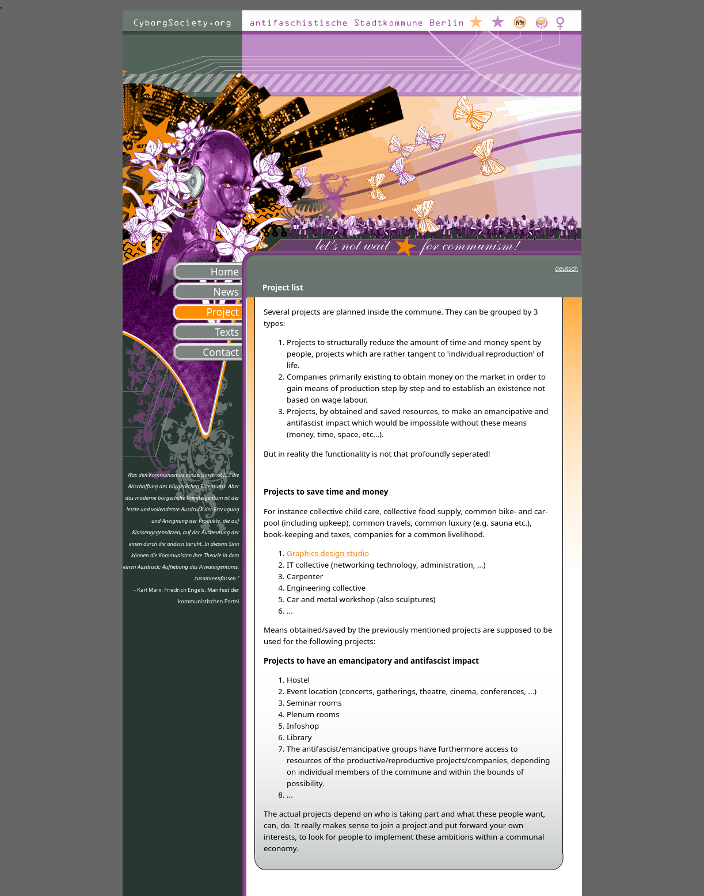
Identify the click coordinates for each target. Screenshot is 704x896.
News (226, 291)
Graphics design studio (328, 553)
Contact (221, 352)
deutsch (566, 269)
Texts (227, 332)
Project (222, 312)
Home (225, 271)
